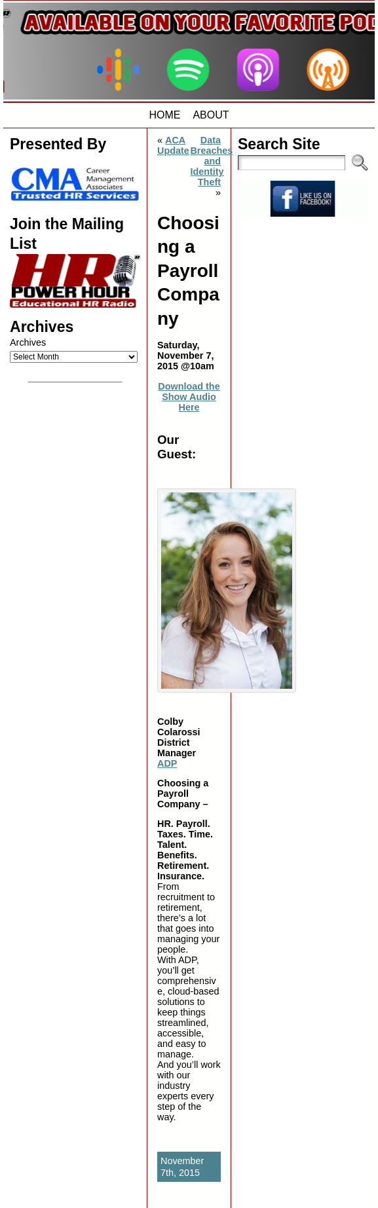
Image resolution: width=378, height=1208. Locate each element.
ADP (167, 763)
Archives (28, 342)
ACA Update (173, 145)
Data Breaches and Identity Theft (211, 161)
